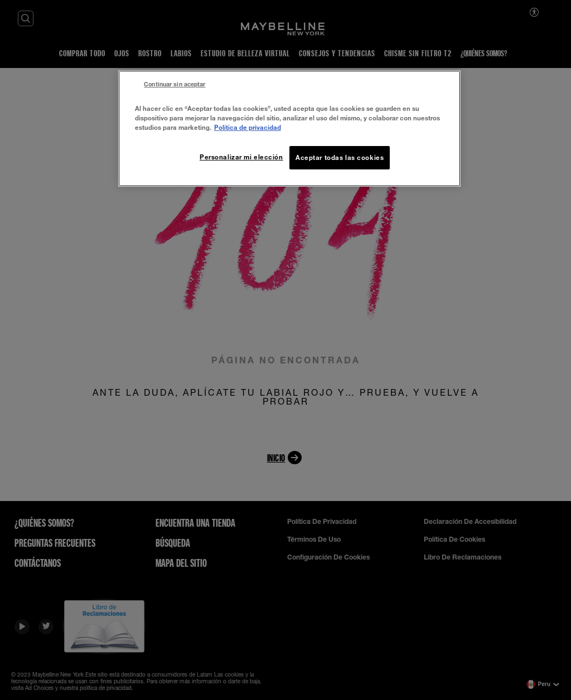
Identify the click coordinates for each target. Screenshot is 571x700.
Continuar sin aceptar (174, 84)
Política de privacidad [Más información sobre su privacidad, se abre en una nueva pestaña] (247, 127)
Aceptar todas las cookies (340, 157)
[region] (289, 128)
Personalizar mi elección (241, 157)
